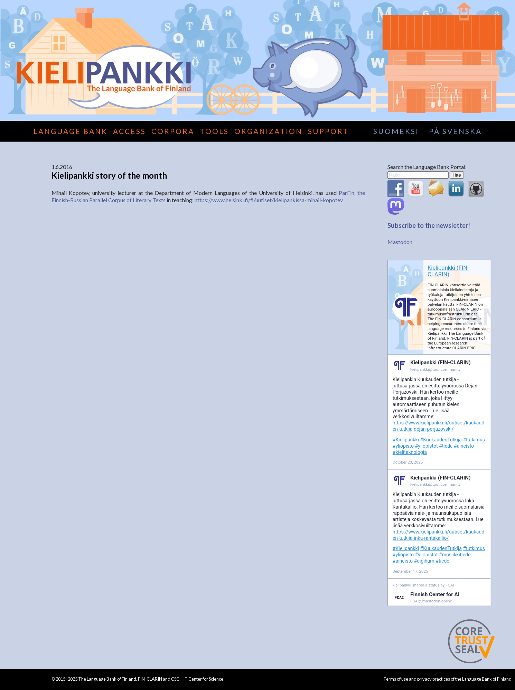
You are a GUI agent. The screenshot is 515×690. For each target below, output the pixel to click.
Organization (268, 131)
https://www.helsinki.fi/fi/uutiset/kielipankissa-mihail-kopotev (269, 200)
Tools (214, 131)
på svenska (455, 131)
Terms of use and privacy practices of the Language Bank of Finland (447, 679)
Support (328, 131)
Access (129, 131)
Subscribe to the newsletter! (428, 225)
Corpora (172, 131)
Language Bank (70, 131)
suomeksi (396, 131)
